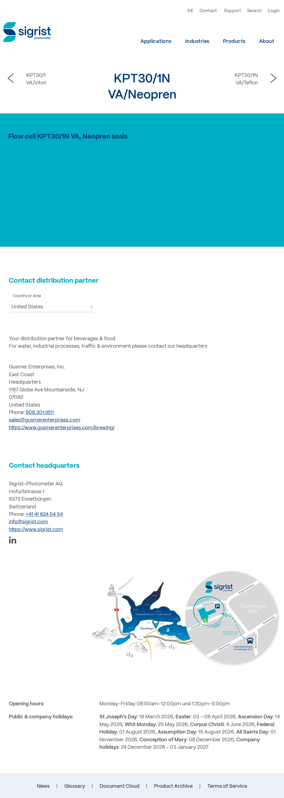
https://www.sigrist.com (36, 529)
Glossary (74, 786)
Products (234, 41)
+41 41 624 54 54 (44, 514)
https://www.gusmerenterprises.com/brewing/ (62, 427)
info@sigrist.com (28, 521)
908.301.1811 (40, 412)
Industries (197, 41)
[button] (52, 306)
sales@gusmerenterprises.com (44, 420)
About (266, 41)
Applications (156, 41)
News (43, 786)
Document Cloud (119, 786)
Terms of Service (227, 786)
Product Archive (173, 786)
